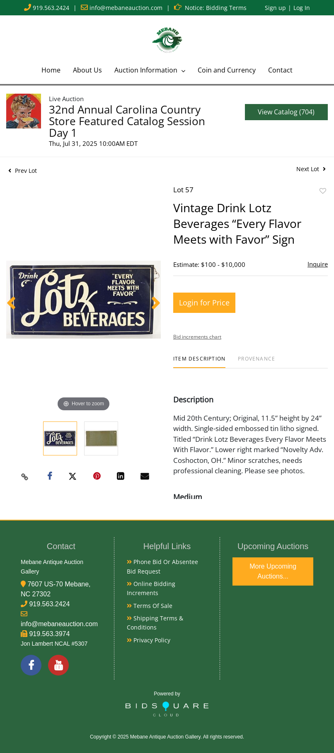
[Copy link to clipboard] (24, 477)
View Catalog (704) (286, 111)
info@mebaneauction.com (126, 8)
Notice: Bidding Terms (216, 8)
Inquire (317, 264)
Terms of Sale (149, 606)
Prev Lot (22, 170)
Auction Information (146, 70)
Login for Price (204, 302)
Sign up (275, 8)
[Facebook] (31, 665)
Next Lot (311, 168)
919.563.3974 (49, 633)
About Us (87, 70)
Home (51, 70)
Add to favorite (323, 191)
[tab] (199, 362)
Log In (301, 8)
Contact (280, 70)
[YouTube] (58, 665)
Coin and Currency (227, 70)
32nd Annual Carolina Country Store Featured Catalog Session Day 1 (127, 121)
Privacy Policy (148, 640)
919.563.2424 (51, 8)
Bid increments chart (197, 336)
